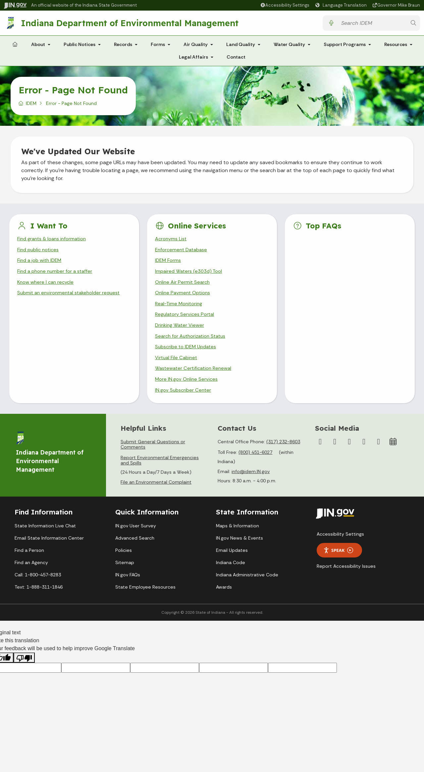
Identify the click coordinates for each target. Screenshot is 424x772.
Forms (158, 47)
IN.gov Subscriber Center (184, 405)
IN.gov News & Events (239, 553)
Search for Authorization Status (193, 346)
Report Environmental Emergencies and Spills (160, 475)
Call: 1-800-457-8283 (38, 590)
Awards (224, 602)
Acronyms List (172, 241)
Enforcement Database (183, 253)
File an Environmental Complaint (156, 498)
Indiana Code (230, 578)
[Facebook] (320, 457)
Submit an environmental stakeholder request (72, 300)
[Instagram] (335, 457)
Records (123, 47)
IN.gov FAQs (127, 590)
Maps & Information (237, 541)
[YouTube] (349, 457)
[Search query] (372, 24)
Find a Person (29, 565)
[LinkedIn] (364, 457)
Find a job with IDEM (41, 265)
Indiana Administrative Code (247, 590)
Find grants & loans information (54, 241)
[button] (284, 5)
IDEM (31, 106)
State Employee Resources (145, 602)
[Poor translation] (24, 673)
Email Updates (232, 565)
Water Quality (289, 47)
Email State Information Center (49, 553)
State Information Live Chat (45, 541)
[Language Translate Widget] (342, 5)
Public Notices (79, 47)
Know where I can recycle (47, 288)
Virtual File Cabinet (177, 369)
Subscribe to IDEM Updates (188, 358)
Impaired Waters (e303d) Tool (191, 276)
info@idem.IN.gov (251, 487)
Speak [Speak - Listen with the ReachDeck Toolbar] (338, 566)
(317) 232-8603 (283, 457)
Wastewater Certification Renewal (196, 381)
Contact (236, 60)
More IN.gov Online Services (188, 393)
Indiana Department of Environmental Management (131, 24)
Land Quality (240, 47)
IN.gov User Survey (135, 541)
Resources (395, 47)
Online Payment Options (184, 300)
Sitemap (124, 578)
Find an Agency (31, 578)
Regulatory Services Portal (186, 323)
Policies (123, 565)
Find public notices (40, 253)
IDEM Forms (169, 265)
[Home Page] (15, 47)
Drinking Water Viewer (181, 335)
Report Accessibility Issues (346, 582)
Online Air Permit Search (183, 288)
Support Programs (345, 47)
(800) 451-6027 (255, 468)
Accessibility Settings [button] (340, 550)
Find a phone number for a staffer (57, 276)
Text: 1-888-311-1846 (39, 602)
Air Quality (196, 47)
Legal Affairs (193, 60)
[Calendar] (393, 457)
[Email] (378, 457)
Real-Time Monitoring (180, 311)
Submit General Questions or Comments (153, 459)
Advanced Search (134, 553)
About (38, 47)
